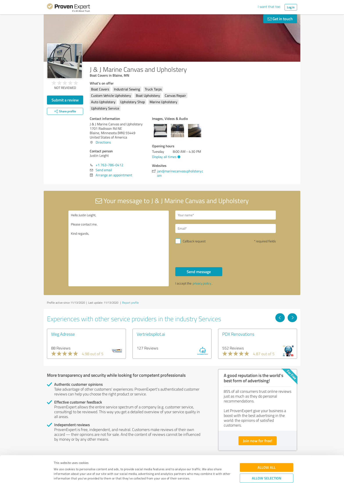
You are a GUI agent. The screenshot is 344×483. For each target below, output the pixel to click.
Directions (103, 142)
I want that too (269, 6)
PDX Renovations (238, 334)
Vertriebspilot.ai (151, 334)
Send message (199, 271)
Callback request (194, 241)
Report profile (130, 303)
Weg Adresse (63, 334)
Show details (199, 475)
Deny (266, 466)
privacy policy (202, 283)
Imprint (59, 462)
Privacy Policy (75, 462)
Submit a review (65, 100)
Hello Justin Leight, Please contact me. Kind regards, (118, 248)
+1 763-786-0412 (109, 164)
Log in (291, 7)
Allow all (267, 442)
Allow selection (266, 453)
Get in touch (280, 19)
